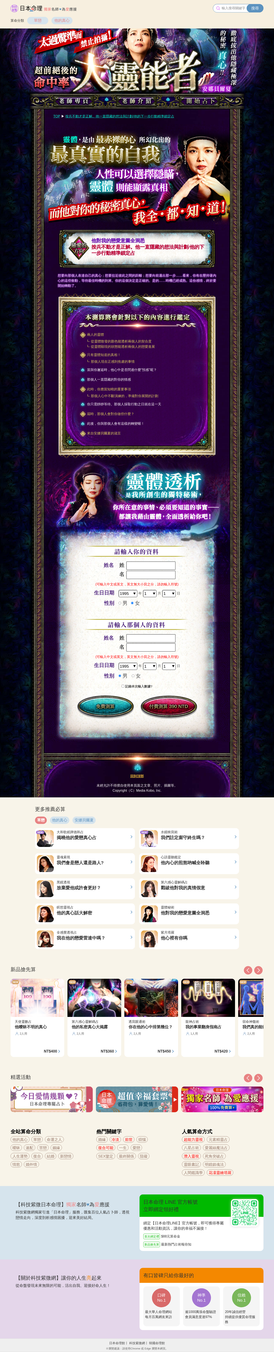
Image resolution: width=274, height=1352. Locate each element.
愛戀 (136, 1148)
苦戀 (43, 1148)
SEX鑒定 (105, 1156)
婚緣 (102, 1140)
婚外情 (31, 1164)
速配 (29, 1148)
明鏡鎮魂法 (214, 1164)
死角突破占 (214, 1156)
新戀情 (65, 1156)
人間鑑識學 (193, 1173)
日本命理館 (117, 1343)
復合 (37, 1156)
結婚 (50, 1156)
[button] (248, 1078)
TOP (56, 116)
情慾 (16, 1164)
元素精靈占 (218, 1140)
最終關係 (126, 1156)
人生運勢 (20, 1156)
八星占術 (191, 1148)
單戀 (38, 20)
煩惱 (142, 1140)
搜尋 (255, 8)
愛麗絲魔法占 (216, 1148)
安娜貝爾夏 (84, 820)
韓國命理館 (157, 1343)
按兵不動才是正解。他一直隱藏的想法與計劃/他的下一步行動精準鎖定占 (119, 116)
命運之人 (54, 1140)
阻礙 (144, 1156)
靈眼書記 (191, 1164)
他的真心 (62, 20)
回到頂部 (137, 776)
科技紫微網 (137, 1343)
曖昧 (16, 1148)
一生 (123, 1148)
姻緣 (56, 1148)
